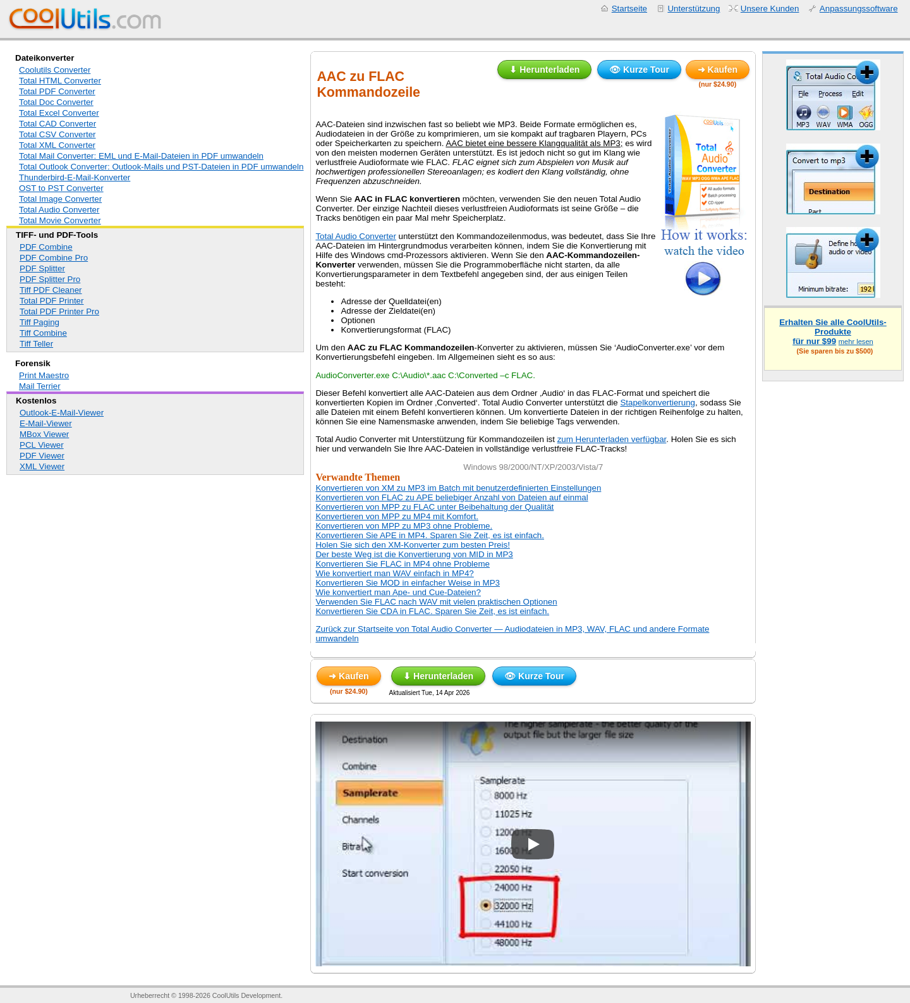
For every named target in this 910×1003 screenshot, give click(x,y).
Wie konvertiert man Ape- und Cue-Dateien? (398, 592)
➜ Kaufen (717, 70)
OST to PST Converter (61, 188)
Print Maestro (44, 375)
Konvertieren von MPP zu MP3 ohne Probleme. (403, 526)
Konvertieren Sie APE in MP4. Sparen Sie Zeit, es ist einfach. (429, 535)
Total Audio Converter (59, 209)
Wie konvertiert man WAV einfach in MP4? (394, 573)
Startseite (629, 8)
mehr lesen (856, 341)
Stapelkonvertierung (657, 402)
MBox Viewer (44, 434)
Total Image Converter (60, 199)
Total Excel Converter (59, 113)
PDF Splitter (42, 268)
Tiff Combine (43, 333)
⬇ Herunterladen (544, 70)
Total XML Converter (57, 145)
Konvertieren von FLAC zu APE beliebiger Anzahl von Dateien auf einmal (451, 497)
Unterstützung (693, 8)
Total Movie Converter (60, 220)
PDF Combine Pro (54, 257)
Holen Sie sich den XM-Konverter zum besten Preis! (412, 545)
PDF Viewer (42, 455)
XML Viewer (42, 466)
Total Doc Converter (56, 102)
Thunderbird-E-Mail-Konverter (74, 177)
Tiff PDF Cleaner (51, 290)
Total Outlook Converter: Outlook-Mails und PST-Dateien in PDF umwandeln (161, 166)
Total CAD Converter (57, 123)
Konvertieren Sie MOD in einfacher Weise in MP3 (407, 583)
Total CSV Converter (57, 134)
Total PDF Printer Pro (59, 311)
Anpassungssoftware (859, 8)
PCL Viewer (42, 445)
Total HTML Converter (60, 80)
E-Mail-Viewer (46, 423)
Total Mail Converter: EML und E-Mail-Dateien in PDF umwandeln (141, 156)
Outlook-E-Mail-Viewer (62, 412)
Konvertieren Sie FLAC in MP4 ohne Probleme (402, 564)
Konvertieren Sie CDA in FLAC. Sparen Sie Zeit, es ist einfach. (432, 611)
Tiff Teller (36, 343)
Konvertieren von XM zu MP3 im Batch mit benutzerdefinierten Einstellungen (458, 488)
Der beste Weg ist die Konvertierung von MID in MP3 (414, 554)
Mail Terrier (40, 386)
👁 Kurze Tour (639, 70)
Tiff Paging (39, 322)
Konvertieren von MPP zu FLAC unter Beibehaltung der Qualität (434, 507)
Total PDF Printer (51, 300)
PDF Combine (46, 247)
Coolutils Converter (54, 70)
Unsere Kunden (770, 8)
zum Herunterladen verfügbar (612, 439)
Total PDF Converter (57, 91)
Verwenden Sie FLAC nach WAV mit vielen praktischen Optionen (436, 601)
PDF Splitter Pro (50, 279)
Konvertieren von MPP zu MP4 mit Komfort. (396, 516)
